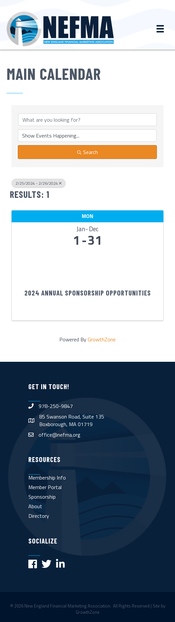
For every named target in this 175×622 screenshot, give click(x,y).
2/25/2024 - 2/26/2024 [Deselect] (38, 183)
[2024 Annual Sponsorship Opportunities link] (87, 265)
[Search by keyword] (87, 119)
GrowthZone (102, 339)
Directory (38, 516)
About (35, 506)
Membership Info (47, 478)
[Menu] (160, 28)
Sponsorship (42, 497)
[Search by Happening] (87, 135)
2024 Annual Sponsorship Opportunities (87, 293)
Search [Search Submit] (87, 152)
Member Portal (45, 487)
